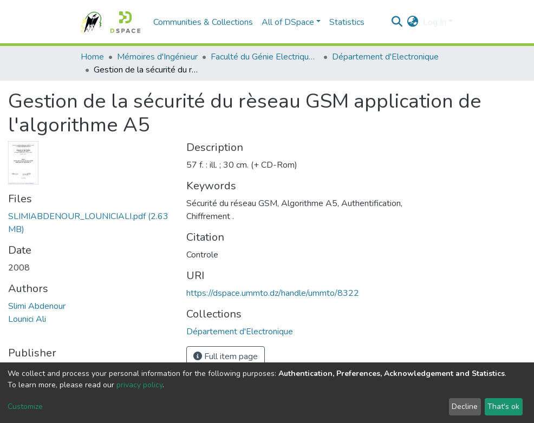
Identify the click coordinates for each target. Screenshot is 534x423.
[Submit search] (397, 22)
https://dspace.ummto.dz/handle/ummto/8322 (272, 293)
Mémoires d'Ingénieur (157, 57)
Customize (25, 406)
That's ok (503, 406)
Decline (465, 406)
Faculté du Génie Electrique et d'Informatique (265, 57)
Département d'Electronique (385, 57)
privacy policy (139, 385)
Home (92, 57)
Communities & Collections (203, 22)
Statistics (346, 22)
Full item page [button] (225, 356)
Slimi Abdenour (37, 306)
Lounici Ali (27, 319)
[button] (413, 22)
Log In (434, 22)
